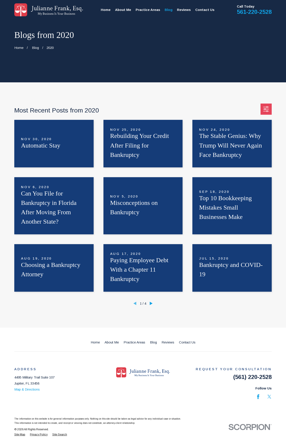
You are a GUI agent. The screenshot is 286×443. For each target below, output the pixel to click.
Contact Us (187, 342)
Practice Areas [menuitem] (148, 10)
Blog (153, 342)
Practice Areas (134, 342)
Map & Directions (27, 389)
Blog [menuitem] (168, 10)
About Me (112, 342)
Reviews (168, 342)
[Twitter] (269, 396)
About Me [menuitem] (123, 10)
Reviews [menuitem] (184, 10)
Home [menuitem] (106, 10)
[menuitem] (19, 434)
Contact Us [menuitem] (204, 10)
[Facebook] (258, 396)
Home (95, 342)
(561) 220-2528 (252, 377)
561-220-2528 (254, 12)
